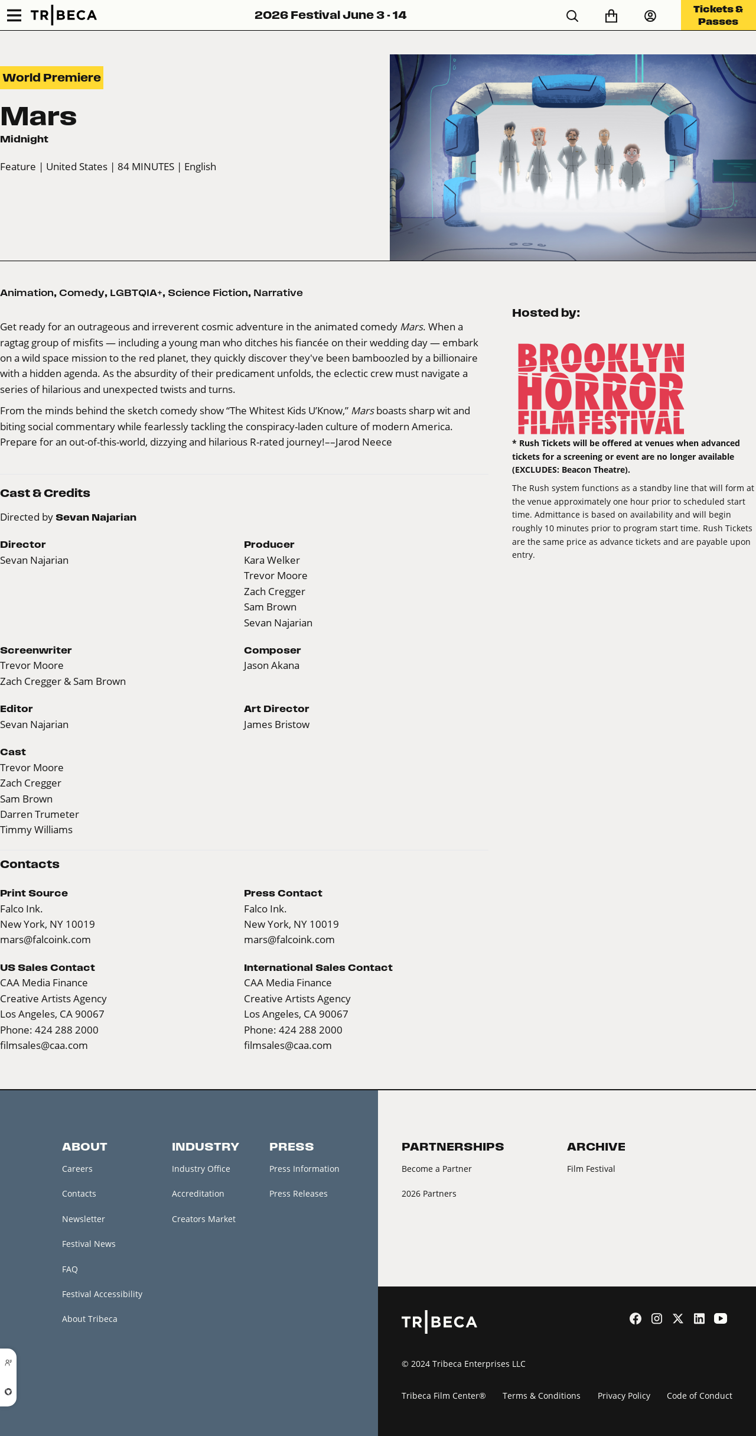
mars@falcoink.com (45, 939)
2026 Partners (429, 1193)
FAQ (70, 1269)
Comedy (82, 292)
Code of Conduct (699, 1395)
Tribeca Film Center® (444, 1395)
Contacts (79, 1193)
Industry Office (201, 1168)
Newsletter (83, 1218)
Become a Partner (437, 1168)
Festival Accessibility (102, 1293)
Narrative (278, 292)
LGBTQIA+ (136, 292)
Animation (27, 292)
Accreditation (198, 1193)
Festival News (89, 1243)
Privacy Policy (624, 1395)
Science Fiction (208, 292)
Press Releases (298, 1193)
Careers (77, 1168)
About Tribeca (90, 1318)
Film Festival (591, 1168)
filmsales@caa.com (44, 1045)
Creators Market (204, 1218)
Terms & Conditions (542, 1395)
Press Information (304, 1168)
